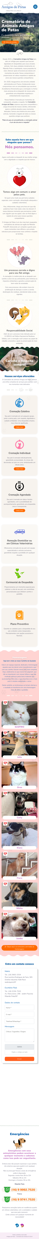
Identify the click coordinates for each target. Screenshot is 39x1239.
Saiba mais (19, 427)
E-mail (9, 1014)
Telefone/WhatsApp (13, 1021)
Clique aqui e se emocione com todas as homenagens (19, 948)
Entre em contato (10, 42)
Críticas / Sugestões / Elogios (16, 1032)
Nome (8, 1008)
